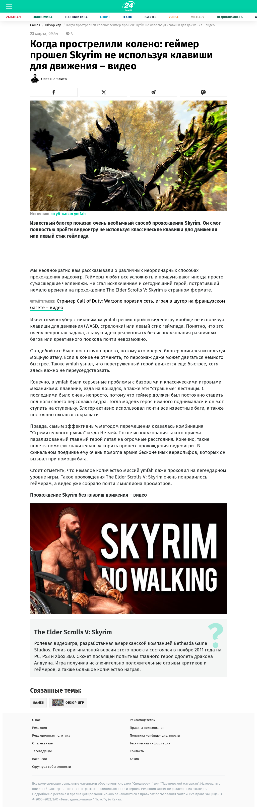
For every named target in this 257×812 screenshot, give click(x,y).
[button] (54, 92)
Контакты (137, 751)
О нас (36, 720)
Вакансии (39, 759)
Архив (134, 759)
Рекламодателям (143, 720)
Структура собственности (51, 767)
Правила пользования (147, 728)
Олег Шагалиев (54, 79)
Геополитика (76, 17)
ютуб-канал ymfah (68, 213)
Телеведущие (42, 751)
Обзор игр (53, 25)
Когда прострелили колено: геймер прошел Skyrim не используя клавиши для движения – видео (140, 25)
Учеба (173, 17)
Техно (127, 17)
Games (35, 25)
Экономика (42, 17)
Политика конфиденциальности (155, 735)
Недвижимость (230, 17)
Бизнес (150, 17)
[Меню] (9, 6)
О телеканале (42, 743)
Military (198, 17)
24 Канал (13, 17)
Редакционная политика (51, 735)
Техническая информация (150, 743)
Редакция (39, 728)
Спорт (105, 17)
